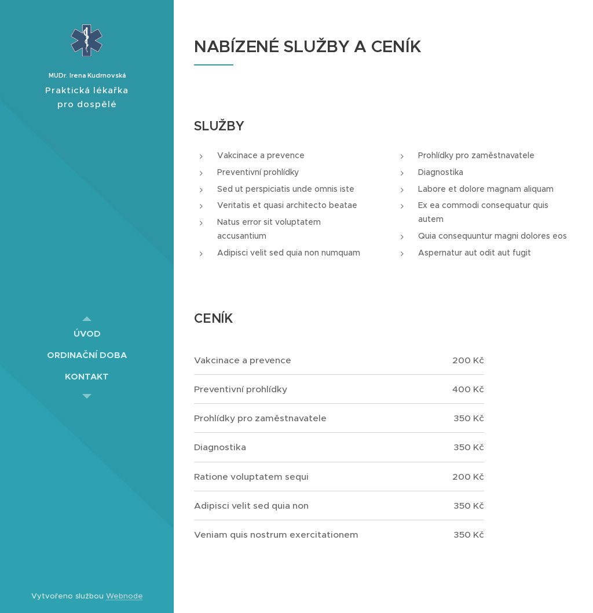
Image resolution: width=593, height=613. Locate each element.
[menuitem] (86, 333)
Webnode (124, 596)
